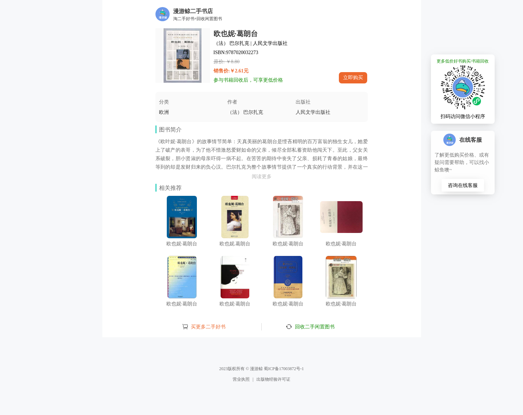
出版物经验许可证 (273, 379)
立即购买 (353, 77)
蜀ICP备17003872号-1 (284, 368)
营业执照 (241, 379)
